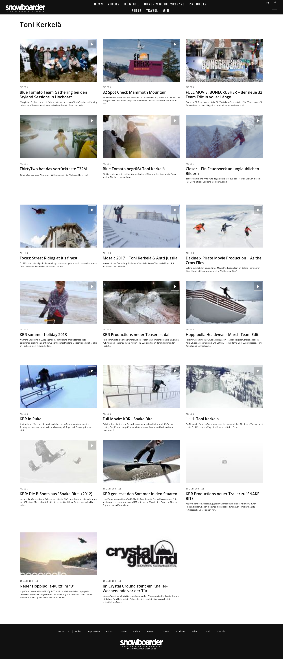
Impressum (94, 631)
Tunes (166, 631)
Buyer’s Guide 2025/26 (164, 4)
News (98, 4)
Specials (220, 631)
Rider (137, 10)
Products (198, 4)
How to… (131, 4)
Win (166, 10)
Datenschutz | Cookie (69, 631)
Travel (152, 10)
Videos (114, 4)
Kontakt (110, 631)
